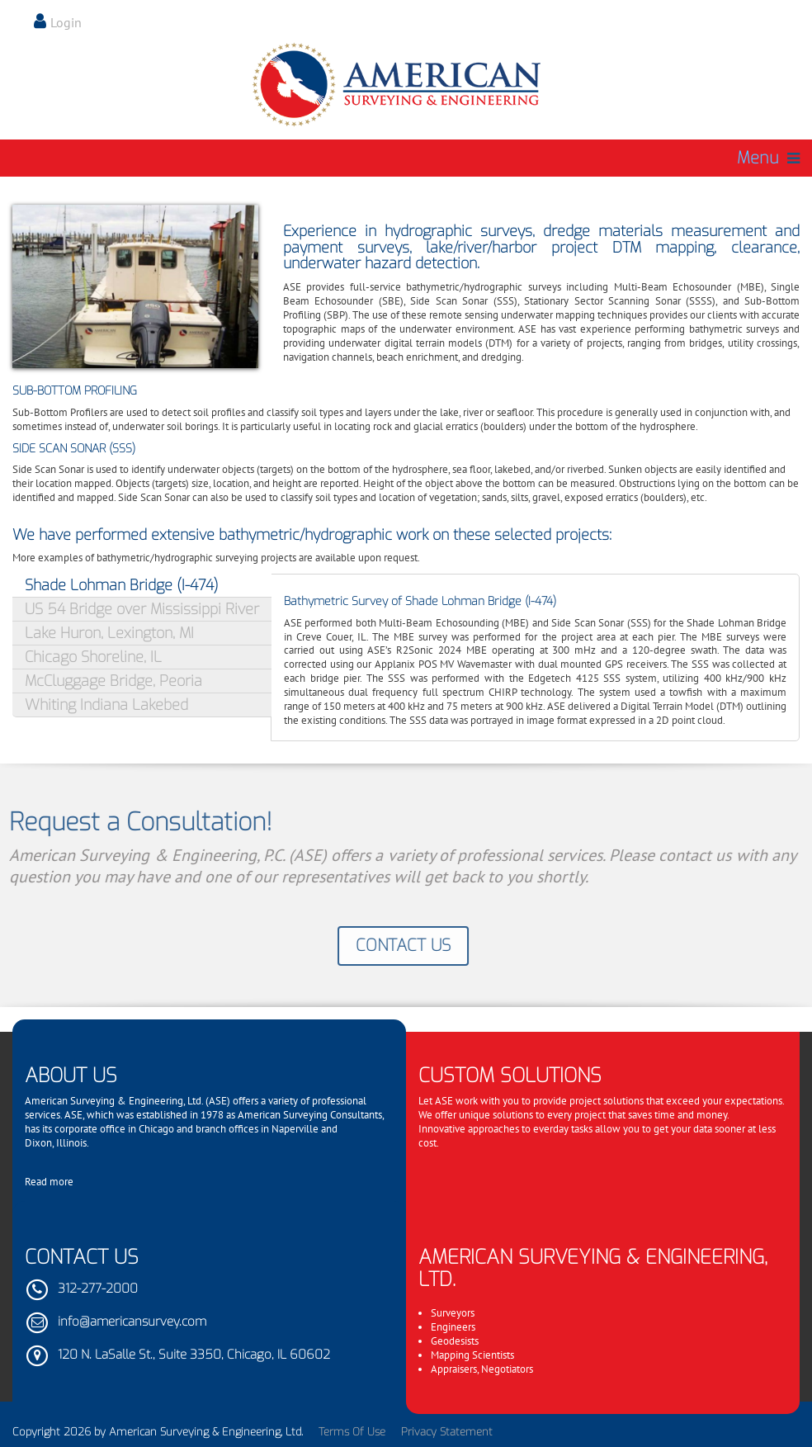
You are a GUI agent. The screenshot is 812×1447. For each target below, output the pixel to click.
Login (66, 22)
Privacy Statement (447, 1432)
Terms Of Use (352, 1432)
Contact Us (399, 945)
